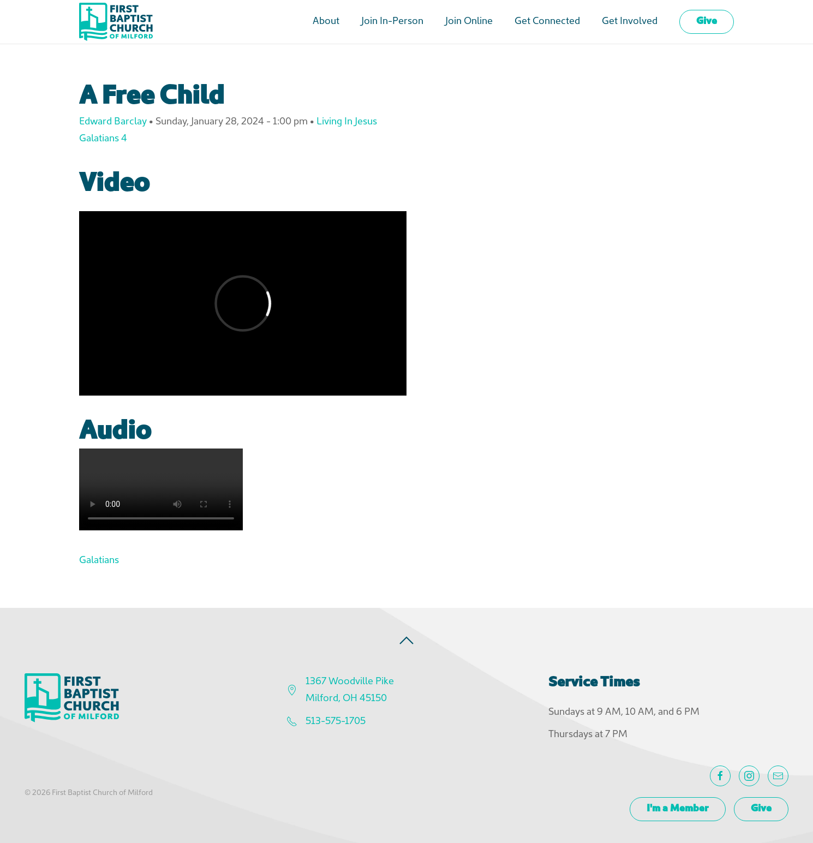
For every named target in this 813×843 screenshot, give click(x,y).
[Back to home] (116, 22)
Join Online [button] (469, 21)
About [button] (326, 21)
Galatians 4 (103, 139)
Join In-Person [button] (392, 21)
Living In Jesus (346, 122)
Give (706, 21)
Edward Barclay (113, 122)
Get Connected (547, 21)
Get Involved (629, 21)
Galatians (99, 560)
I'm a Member (678, 809)
